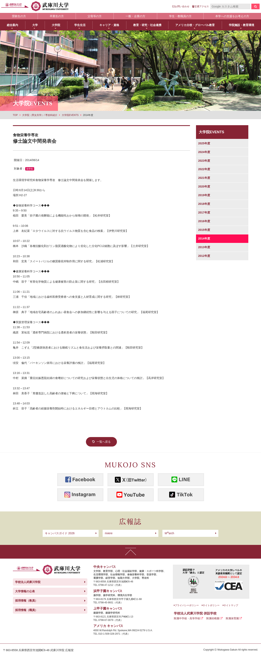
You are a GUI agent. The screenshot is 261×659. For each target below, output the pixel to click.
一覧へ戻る (104, 441)
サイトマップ (231, 605)
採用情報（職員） (26, 610)
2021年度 (204, 177)
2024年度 (204, 152)
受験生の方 (19, 16)
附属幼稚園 (212, 618)
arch (169, 533)
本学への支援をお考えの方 (232, 16)
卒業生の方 (57, 16)
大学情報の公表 (25, 591)
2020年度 (204, 186)
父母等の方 (95, 16)
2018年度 (204, 203)
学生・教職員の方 (180, 16)
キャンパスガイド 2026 (59, 533)
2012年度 (204, 255)
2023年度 (204, 160)
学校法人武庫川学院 (27, 582)
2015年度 (204, 229)
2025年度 (204, 143)
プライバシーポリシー (187, 605)
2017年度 (204, 212)
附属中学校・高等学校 (187, 618)
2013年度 (204, 247)
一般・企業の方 (135, 16)
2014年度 (204, 238)
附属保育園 (232, 618)
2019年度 (204, 195)
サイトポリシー (211, 605)
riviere (108, 533)
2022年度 (204, 169)
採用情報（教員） (26, 600)
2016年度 (204, 221)
